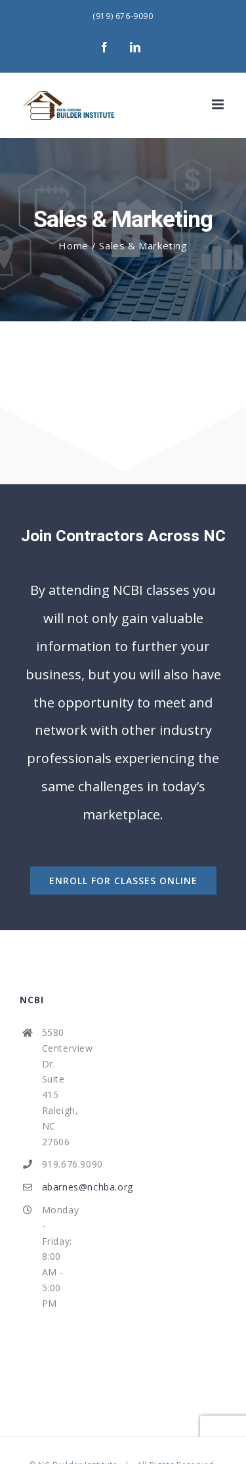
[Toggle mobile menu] (219, 104)
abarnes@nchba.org (58, 1187)
